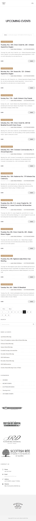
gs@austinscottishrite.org (10, 476)
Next (10, 309)
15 (27, 312)
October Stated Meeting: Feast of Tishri (11, 367)
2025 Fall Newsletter (6, 364)
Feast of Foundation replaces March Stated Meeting (14, 340)
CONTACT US (5, 464)
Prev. (4, 309)
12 (18, 312)
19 (8, 315)
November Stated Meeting (7, 360)
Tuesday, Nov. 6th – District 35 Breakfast (13, 287)
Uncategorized (6, 390)
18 (5, 315)
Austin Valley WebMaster (16, 49)
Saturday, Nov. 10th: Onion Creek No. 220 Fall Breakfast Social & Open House (15, 124)
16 (30, 312)
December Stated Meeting (7, 354)
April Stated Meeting (6, 336)
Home (5, 34)
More (2, 61)
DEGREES (5, 380)
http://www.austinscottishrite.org (12, 486)
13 (21, 312)
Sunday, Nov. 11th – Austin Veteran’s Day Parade (16, 98)
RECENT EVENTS (7, 383)
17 (2, 315)
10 (11, 312)
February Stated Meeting (7, 343)
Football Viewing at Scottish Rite (9, 350)
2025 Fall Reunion (5, 357)
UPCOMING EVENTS (8, 393)
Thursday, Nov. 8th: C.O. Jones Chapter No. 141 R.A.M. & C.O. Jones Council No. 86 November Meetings (16, 205)
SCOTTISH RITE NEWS (8, 387)
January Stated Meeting (6, 347)
